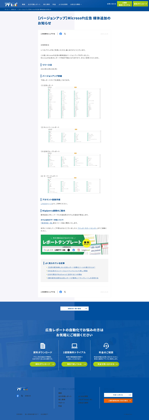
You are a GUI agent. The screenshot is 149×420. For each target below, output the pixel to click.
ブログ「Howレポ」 (85, 399)
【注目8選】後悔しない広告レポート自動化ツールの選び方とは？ (71, 267)
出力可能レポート (34, 4)
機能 (23, 4)
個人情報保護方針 (31, 414)
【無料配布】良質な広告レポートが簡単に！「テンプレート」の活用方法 (73, 278)
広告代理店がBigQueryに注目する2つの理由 (65, 274)
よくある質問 (63, 4)
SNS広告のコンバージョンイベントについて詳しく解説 (68, 271)
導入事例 (46, 4)
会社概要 (44, 414)
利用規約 (20, 414)
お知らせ (28, 396)
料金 (54, 4)
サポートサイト (118, 395)
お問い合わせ (111, 4)
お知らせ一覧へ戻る (74, 308)
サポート (61, 403)
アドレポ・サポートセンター (87, 228)
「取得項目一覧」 (47, 223)
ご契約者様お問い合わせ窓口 (118, 401)
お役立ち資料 (83, 403)
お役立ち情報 (75, 4)
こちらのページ (46, 203)
